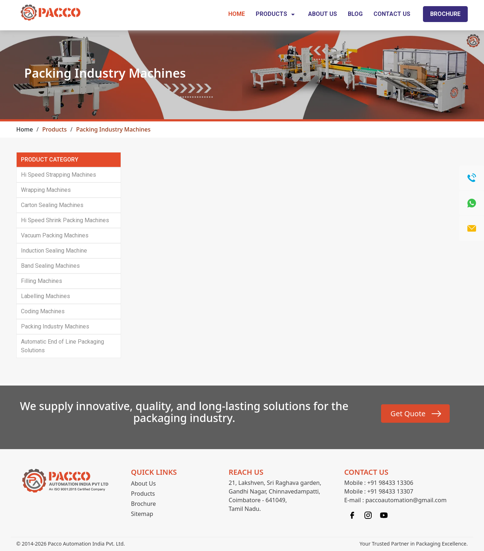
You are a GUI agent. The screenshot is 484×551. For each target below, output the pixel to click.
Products (276, 14)
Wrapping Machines (46, 189)
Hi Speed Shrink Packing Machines (65, 220)
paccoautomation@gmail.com (406, 500)
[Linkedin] (384, 514)
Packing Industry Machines (55, 326)
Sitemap (142, 514)
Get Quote (407, 413)
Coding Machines (43, 311)
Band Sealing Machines (50, 265)
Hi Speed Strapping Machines (58, 174)
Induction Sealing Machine (54, 250)
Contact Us (391, 13)
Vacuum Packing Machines (54, 235)
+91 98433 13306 (390, 483)
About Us (322, 13)
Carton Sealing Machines (52, 205)
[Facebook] (352, 514)
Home (236, 13)
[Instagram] (368, 514)
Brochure (445, 13)
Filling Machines (41, 280)
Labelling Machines (45, 296)
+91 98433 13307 (390, 491)
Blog (355, 13)
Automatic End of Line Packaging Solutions (62, 346)
